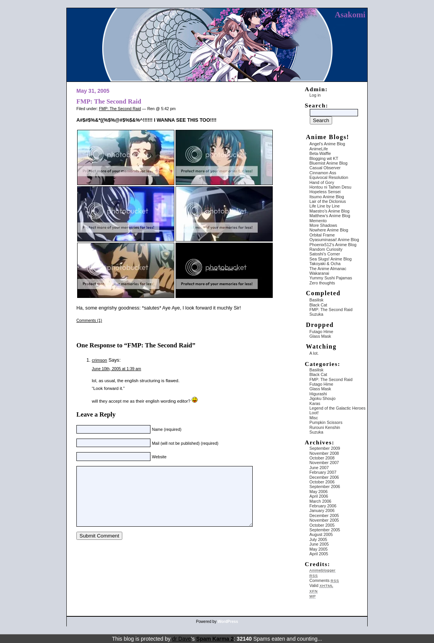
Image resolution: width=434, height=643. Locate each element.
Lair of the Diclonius (327, 201)
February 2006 (322, 506)
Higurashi (318, 393)
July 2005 (318, 539)
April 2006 (318, 496)
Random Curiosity (326, 249)
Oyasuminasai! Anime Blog (334, 239)
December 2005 (324, 515)
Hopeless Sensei (325, 191)
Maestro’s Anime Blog (329, 211)
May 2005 (318, 549)
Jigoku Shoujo (322, 398)
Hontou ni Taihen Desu (330, 187)
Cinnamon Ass (322, 172)
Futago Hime (321, 331)
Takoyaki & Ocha (325, 263)
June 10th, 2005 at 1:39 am (116, 368)
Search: (316, 105)
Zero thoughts (322, 283)
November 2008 (324, 453)
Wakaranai (319, 273)
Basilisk (316, 300)
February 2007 (322, 472)
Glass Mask (320, 336)
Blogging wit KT (323, 158)
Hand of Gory (321, 182)
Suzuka (316, 314)
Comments (324, 580)
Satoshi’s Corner (324, 254)
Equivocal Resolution (328, 177)
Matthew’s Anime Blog (329, 215)
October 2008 (321, 458)
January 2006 (321, 510)
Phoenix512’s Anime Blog (332, 244)
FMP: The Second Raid (108, 101)
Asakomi (350, 14)
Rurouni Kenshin (324, 427)
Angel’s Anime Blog (327, 143)
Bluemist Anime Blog (328, 163)
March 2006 (320, 501)
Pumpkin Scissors (326, 422)
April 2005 (318, 553)
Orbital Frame (322, 235)
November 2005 (324, 520)
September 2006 (324, 486)
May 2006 (318, 491)
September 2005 (324, 529)
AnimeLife (318, 148)
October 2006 (321, 482)
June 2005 (319, 544)
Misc (313, 417)
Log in (315, 95)
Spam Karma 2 (215, 639)
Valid (321, 585)
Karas (314, 403)
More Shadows (323, 225)
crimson (99, 360)
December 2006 (324, 477)
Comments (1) (89, 320)
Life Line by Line (324, 206)
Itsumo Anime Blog (326, 196)
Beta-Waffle (320, 153)
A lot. (314, 353)
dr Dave (181, 639)
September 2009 (324, 448)
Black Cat (318, 305)
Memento (318, 220)
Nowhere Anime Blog (328, 230)
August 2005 (321, 534)
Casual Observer (325, 167)
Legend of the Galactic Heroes (337, 408)
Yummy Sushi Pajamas (330, 278)
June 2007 (319, 467)
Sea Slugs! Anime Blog (330, 259)
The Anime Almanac (327, 268)
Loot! (314, 412)
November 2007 (324, 462)
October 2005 (321, 525)
